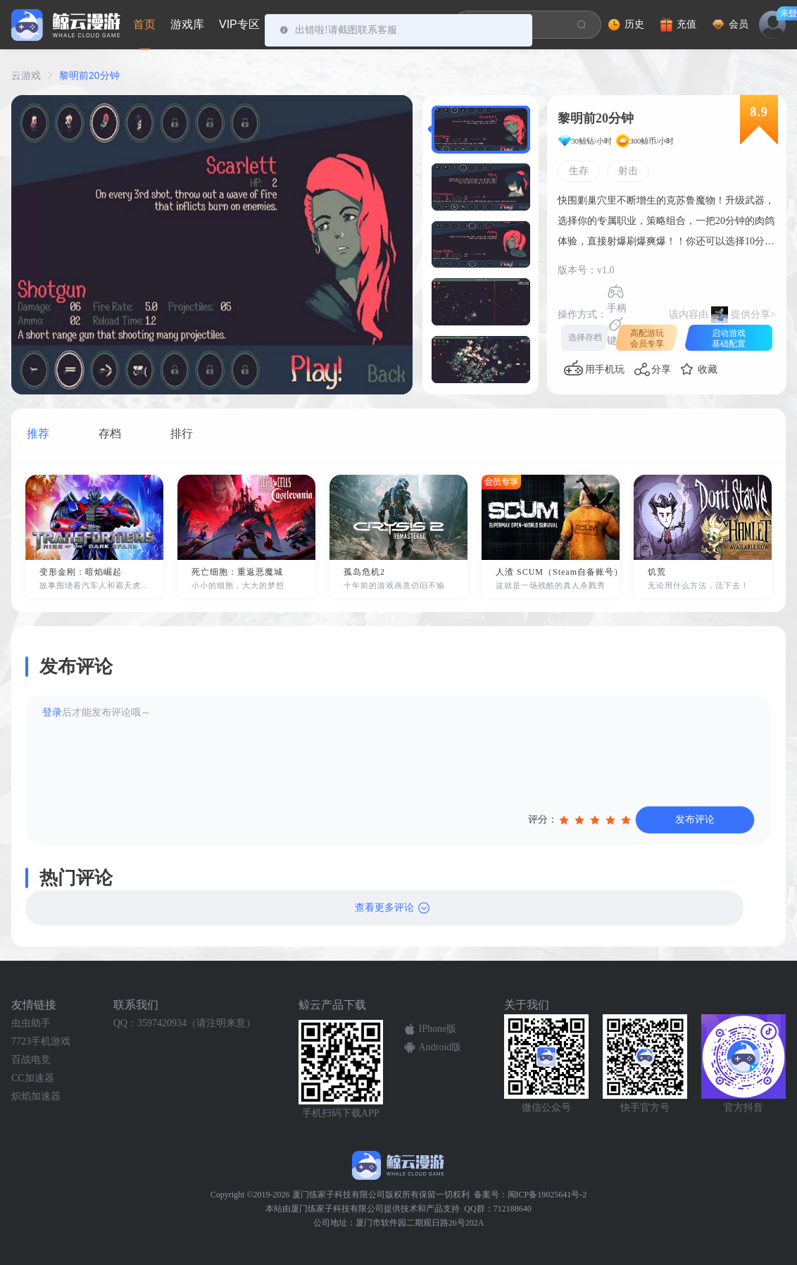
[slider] (596, 820)
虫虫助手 (31, 1023)
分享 (661, 369)
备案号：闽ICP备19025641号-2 (530, 1194)
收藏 (707, 369)
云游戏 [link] (26, 75)
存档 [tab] (110, 434)
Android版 (440, 1047)
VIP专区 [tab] (239, 24)
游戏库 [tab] (187, 24)
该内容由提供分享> (722, 314)
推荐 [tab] (38, 434)
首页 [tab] (144, 24)
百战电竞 (31, 1059)
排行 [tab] (181, 434)
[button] (481, 129)
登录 (52, 712)
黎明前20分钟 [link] (89, 75)
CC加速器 (32, 1078)
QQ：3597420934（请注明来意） (184, 1023)
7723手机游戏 (40, 1041)
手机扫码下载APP (340, 1113)
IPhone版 (438, 1028)
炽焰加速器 (36, 1096)
